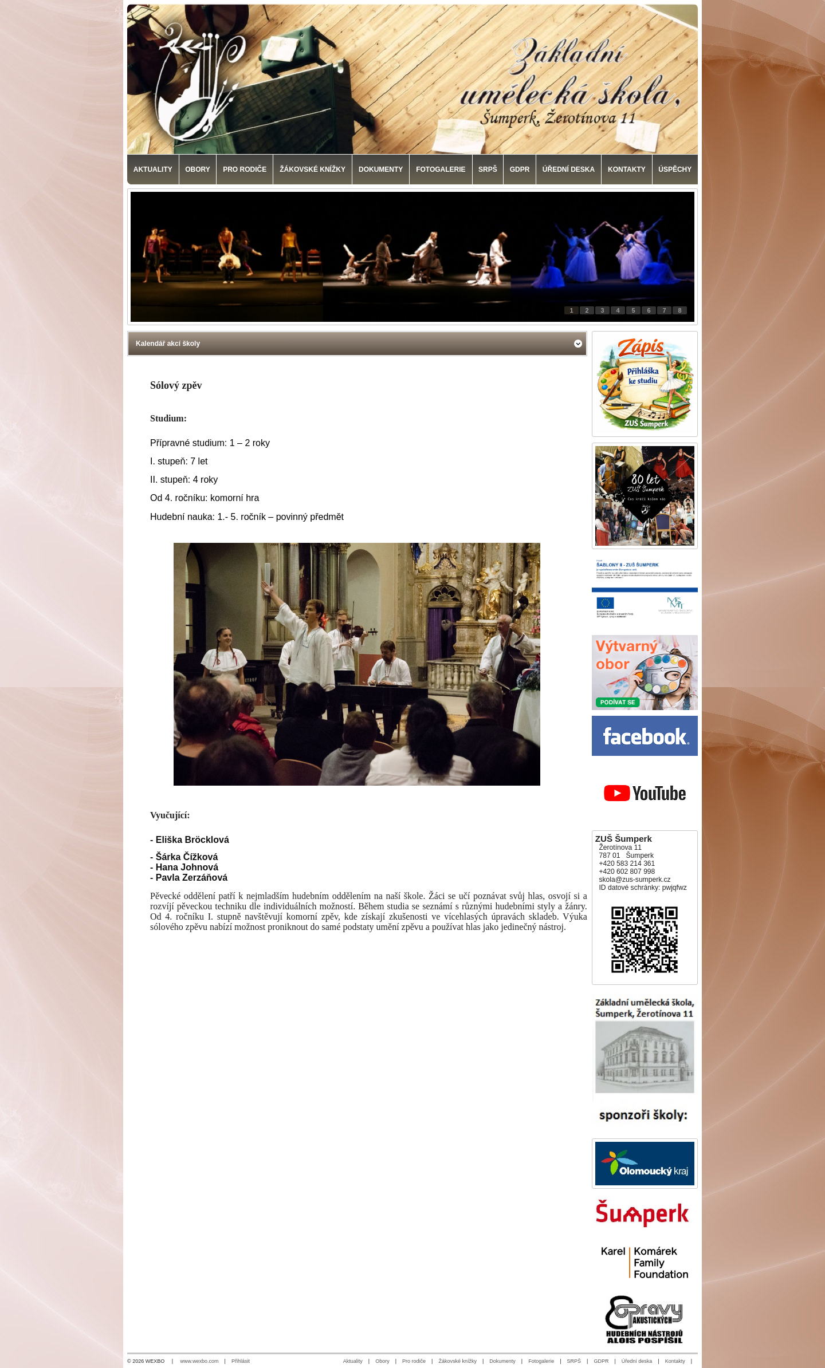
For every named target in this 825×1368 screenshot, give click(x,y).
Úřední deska (637, 1361)
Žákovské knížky (457, 1361)
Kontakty (675, 1361)
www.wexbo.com (199, 1361)
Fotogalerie (541, 1361)
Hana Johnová (187, 867)
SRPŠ (574, 1361)
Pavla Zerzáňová (191, 877)
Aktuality (353, 1361)
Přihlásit (240, 1361)
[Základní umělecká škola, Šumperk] (412, 79)
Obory (382, 1361)
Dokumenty (502, 1361)
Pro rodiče (414, 1361)
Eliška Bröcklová (192, 840)
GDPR (601, 1361)
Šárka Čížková (187, 857)
